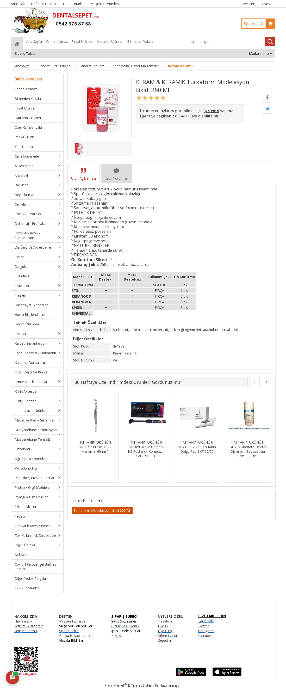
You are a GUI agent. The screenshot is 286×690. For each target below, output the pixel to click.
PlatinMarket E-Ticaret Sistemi (129, 685)
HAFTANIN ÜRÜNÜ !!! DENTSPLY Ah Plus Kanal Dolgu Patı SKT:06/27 (258, 447)
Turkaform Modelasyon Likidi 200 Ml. (102, 510)
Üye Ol (267, 3)
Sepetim (255, 23)
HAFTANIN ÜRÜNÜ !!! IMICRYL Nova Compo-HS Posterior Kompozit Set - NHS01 (207, 449)
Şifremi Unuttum (171, 635)
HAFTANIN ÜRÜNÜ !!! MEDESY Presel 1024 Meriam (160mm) (156, 447)
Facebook (206, 620)
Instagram (206, 631)
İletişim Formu (25, 631)
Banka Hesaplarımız (74, 635)
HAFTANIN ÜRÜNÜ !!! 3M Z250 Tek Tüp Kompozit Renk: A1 (105, 447)
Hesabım (165, 621)
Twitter (203, 626)
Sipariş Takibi (69, 631)
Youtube (204, 635)
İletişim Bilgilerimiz (28, 626)
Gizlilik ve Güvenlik (125, 626)
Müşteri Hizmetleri (73, 621)
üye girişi (211, 111)
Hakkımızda (23, 621)
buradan (182, 116)
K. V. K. (116, 635)
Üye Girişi (249, 3)
